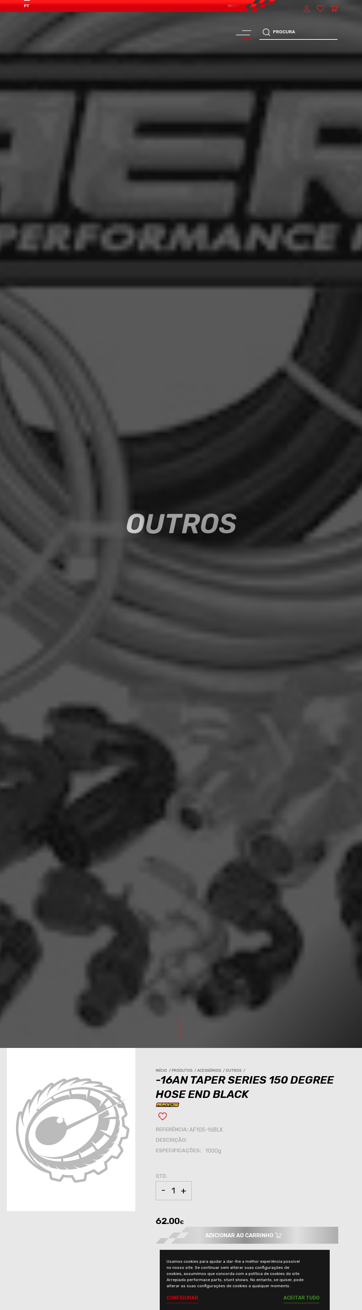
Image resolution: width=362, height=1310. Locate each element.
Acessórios (211, 1070)
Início (164, 1070)
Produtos (184, 1070)
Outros (236, 1070)
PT (27, 5)
